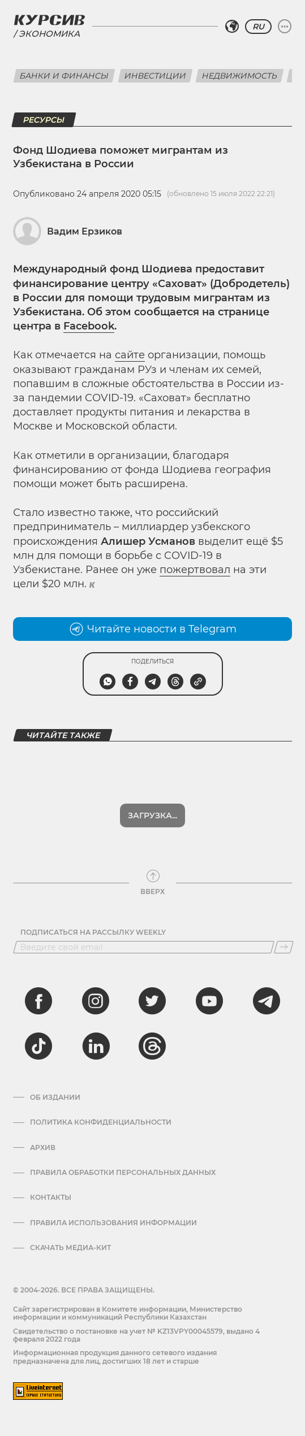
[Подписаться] (284, 947)
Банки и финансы (64, 76)
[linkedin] (95, 1046)
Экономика (49, 33)
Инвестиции (155, 76)
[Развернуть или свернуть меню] (284, 26)
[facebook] (38, 1000)
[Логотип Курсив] (49, 19)
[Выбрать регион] (232, 26)
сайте (130, 355)
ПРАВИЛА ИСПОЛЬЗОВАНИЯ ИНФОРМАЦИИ (113, 1223)
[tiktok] (38, 1046)
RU (258, 26)
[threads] (152, 1046)
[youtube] (209, 1000)
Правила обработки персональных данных (123, 1173)
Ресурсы (44, 120)
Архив (42, 1148)
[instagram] (95, 1000)
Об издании (55, 1097)
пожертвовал (195, 569)
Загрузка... (152, 815)
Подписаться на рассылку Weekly (93, 932)
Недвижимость (239, 76)
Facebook (88, 326)
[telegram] (266, 1000)
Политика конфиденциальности (100, 1122)
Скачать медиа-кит (70, 1248)
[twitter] (152, 1000)
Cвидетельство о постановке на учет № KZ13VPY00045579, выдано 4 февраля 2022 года (136, 1335)
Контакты (50, 1197)
